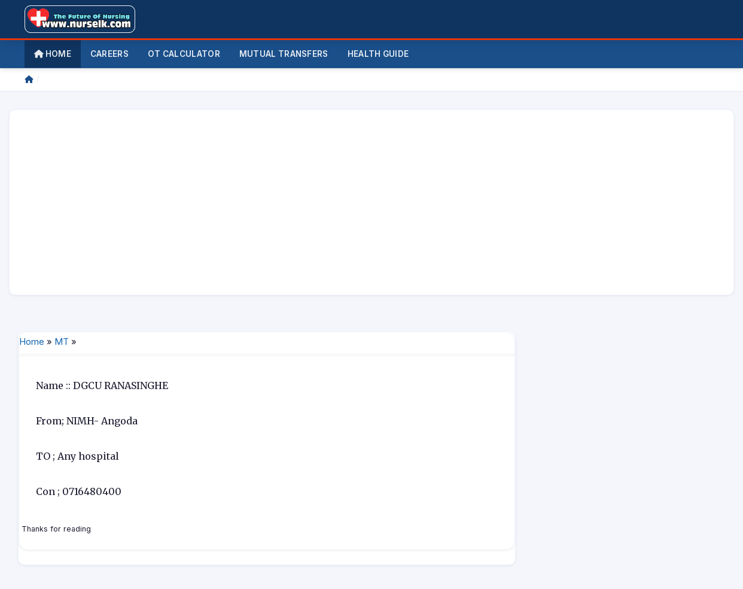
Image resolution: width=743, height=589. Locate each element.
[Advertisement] (371, 202)
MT (61, 341)
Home (52, 54)
